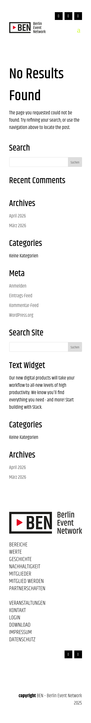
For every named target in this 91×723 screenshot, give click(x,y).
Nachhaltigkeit (25, 567)
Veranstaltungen (27, 604)
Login (14, 618)
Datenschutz (22, 640)
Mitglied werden (26, 582)
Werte (15, 553)
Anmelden (17, 286)
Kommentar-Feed (24, 305)
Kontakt (17, 611)
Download (20, 626)
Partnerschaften (27, 589)
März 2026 (17, 226)
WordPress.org (21, 315)
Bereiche (18, 545)
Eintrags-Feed (21, 296)
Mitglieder (20, 575)
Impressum (20, 633)
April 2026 (17, 216)
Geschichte (20, 560)
